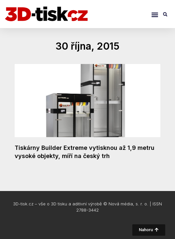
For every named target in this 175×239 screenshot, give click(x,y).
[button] (154, 14)
